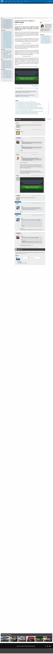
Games (17, 1)
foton (17, 203)
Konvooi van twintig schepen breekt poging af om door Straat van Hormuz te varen (7, 44)
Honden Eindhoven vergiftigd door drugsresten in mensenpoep (7, 36)
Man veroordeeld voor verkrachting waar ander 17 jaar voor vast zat (7, 24)
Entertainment (10, 1)
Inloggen (50, 1)
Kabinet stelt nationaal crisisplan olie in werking (7, 65)
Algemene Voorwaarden (20, 646)
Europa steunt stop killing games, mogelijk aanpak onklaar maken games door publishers (7, 27)
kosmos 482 (24, 84)
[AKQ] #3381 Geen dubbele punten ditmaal (7, 60)
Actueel (6, 1)
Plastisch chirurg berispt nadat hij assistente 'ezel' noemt (7, 19)
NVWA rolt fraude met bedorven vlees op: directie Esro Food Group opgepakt (7, 50)
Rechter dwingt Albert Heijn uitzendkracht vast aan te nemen (7, 25)
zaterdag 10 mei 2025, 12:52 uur (37, 122)
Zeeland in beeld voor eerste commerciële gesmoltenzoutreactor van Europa (7, 20)
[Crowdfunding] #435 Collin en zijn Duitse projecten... (7, 61)
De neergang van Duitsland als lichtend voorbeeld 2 (7, 64)
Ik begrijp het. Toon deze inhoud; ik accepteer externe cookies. (26, 78)
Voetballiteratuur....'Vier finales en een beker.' (7, 33)
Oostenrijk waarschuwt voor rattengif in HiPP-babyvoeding (7, 31)
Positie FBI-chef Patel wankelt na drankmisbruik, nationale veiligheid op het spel (7, 41)
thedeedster (18, 137)
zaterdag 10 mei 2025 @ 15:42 (27, 237)
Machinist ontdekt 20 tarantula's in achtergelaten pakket (7, 23)
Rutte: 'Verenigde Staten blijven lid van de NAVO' (7, 75)
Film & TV (21, 1)
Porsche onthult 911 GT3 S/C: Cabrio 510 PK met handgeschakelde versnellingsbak (7, 42)
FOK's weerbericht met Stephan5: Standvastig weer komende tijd (7, 39)
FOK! (23, 34)
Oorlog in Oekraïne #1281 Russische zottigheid (7, 62)
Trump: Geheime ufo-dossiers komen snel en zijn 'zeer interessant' (7, 22)
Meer (27, 1)
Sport (15, 1)
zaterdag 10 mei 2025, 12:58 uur (37, 137)
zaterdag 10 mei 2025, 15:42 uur (37, 215)
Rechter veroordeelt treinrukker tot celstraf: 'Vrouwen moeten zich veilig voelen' (7, 40)
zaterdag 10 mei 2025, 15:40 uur (37, 203)
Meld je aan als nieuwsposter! (24, 96)
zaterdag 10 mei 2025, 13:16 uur (37, 154)
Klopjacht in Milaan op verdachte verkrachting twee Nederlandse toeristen (7, 32)
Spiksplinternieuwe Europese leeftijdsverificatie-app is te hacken (7, 66)
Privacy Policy (27, 646)
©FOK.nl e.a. (51, 648)
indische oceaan (20, 84)
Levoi (17, 123)
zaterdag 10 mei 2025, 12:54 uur (37, 129)
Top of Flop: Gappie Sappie (7, 45)
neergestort (28, 84)
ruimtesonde (32, 84)
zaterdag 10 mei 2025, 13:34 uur (37, 175)
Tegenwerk (18, 195)
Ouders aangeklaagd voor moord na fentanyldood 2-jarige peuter (7, 28)
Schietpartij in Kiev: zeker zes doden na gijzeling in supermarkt (7, 37)
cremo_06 (18, 129)
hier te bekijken (35, 66)
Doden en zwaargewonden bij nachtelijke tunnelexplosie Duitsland (7, 46)
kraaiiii (17, 175)
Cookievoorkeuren (32, 646)
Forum (25, 1)
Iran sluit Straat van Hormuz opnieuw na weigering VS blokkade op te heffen (7, 35)
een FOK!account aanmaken (21, 253)
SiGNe (17, 154)
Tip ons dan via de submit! (25, 92)
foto (23, 131)
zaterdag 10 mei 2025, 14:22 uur (37, 195)
